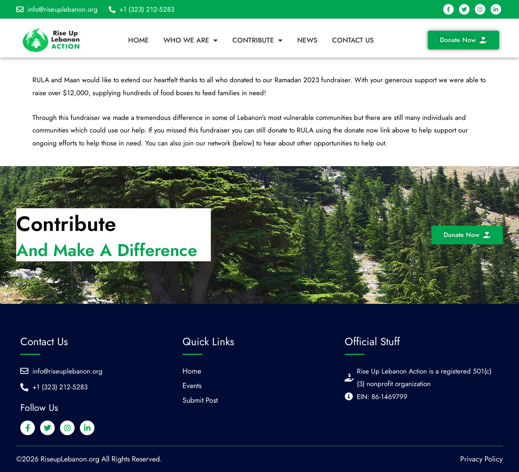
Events (192, 385)
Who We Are (190, 40)
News (307, 40)
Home (138, 40)
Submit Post (200, 400)
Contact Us (353, 40)
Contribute (257, 40)
